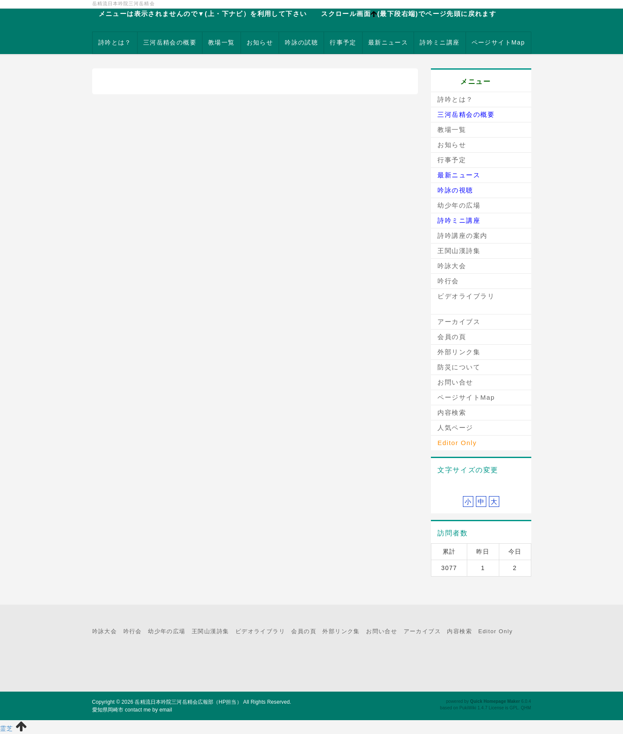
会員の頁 (451, 336)
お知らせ (260, 42)
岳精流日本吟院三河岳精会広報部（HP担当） (188, 702)
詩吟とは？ (115, 42)
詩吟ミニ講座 (439, 42)
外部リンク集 (458, 352)
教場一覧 (221, 42)
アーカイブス (458, 321)
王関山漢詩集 (458, 250)
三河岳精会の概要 (169, 42)
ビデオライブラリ (466, 296)
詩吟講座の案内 (462, 235)
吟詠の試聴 (301, 42)
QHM (526, 707)
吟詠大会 (451, 265)
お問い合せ (455, 382)
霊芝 (6, 728)
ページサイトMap (498, 42)
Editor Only (495, 631)
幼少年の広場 (458, 205)
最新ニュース (388, 42)
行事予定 (343, 42)
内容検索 (451, 412)
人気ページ (455, 427)
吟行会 (448, 281)
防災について (458, 367)
